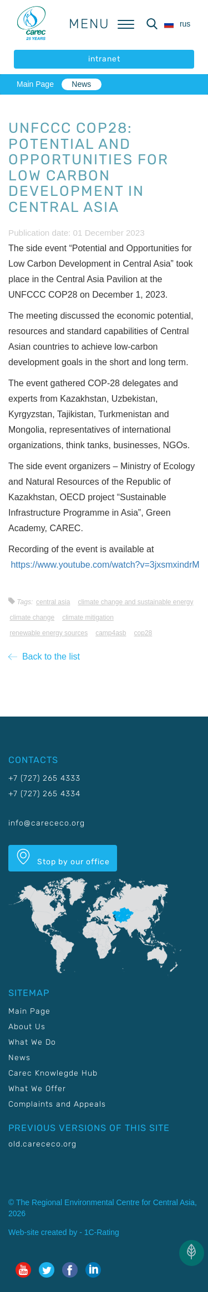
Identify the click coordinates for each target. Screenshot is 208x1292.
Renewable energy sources (48, 633)
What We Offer (37, 1088)
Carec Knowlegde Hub (53, 1073)
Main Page (35, 84)
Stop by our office (63, 857)
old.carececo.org (42, 1144)
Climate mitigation (88, 617)
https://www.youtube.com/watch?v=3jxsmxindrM (105, 564)
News (81, 84)
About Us (26, 1026)
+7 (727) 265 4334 (44, 793)
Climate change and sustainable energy (135, 602)
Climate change (31, 617)
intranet (104, 59)
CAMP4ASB (110, 633)
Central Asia (53, 602)
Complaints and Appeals (57, 1104)
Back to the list (44, 656)
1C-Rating (101, 1232)
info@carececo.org (46, 823)
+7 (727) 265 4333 (44, 778)
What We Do (32, 1042)
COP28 (143, 633)
